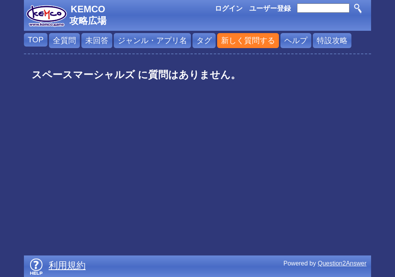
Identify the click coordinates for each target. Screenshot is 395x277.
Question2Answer (342, 263)
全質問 (64, 40)
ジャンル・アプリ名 (152, 40)
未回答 (96, 40)
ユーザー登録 (270, 8)
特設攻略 (332, 40)
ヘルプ (295, 40)
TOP (36, 39)
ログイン (229, 8)
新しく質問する (248, 40)
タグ (204, 40)
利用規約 (67, 265)
